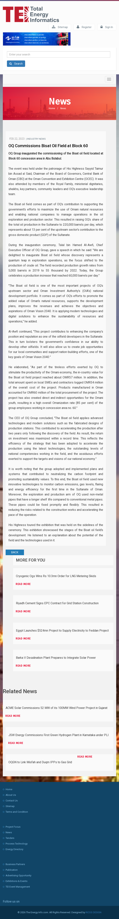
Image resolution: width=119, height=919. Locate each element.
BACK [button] (14, 552)
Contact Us (12, 800)
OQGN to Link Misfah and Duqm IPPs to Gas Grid (40, 762)
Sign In (106, 27)
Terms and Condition (17, 811)
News (63, 108)
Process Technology (17, 843)
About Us (11, 795)
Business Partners (15, 864)
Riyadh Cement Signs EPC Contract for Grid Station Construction (57, 603)
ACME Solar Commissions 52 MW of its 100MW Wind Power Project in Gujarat (56, 708)
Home (52, 108)
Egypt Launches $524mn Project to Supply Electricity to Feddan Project (62, 630)
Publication (12, 869)
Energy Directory (14, 849)
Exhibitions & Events (16, 881)
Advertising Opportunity (18, 875)
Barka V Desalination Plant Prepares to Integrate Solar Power (56, 658)
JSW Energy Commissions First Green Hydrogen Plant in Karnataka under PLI (58, 735)
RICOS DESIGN (93, 912)
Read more (23, 584)
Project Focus (13, 826)
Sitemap (60, 27)
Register (84, 27)
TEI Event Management (18, 886)
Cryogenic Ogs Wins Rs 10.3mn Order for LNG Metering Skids (56, 576)
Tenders (10, 838)
